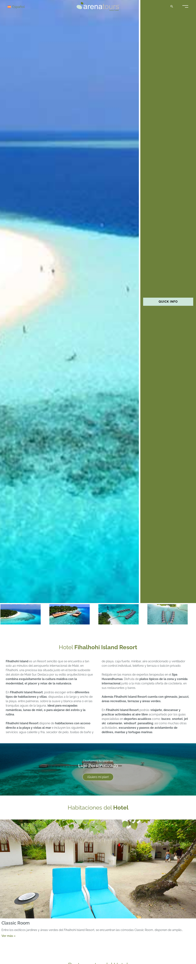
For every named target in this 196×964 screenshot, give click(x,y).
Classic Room (15, 923)
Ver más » (8, 936)
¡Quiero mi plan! (98, 777)
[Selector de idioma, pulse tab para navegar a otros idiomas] (21, 6)
